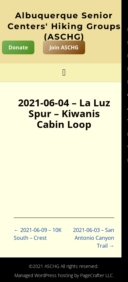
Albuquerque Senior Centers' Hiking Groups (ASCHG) (64, 26)
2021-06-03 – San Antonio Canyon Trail (93, 237)
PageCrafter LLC (96, 275)
